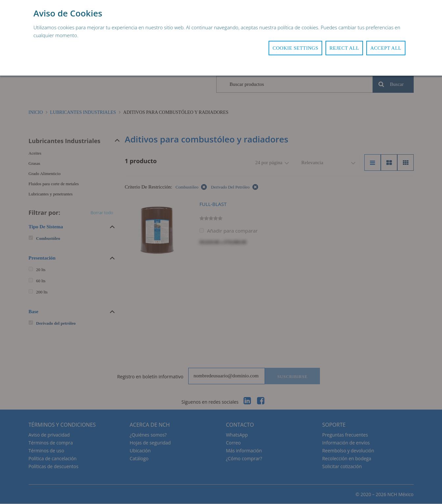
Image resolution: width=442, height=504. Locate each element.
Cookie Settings (295, 48)
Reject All (344, 48)
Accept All (385, 48)
